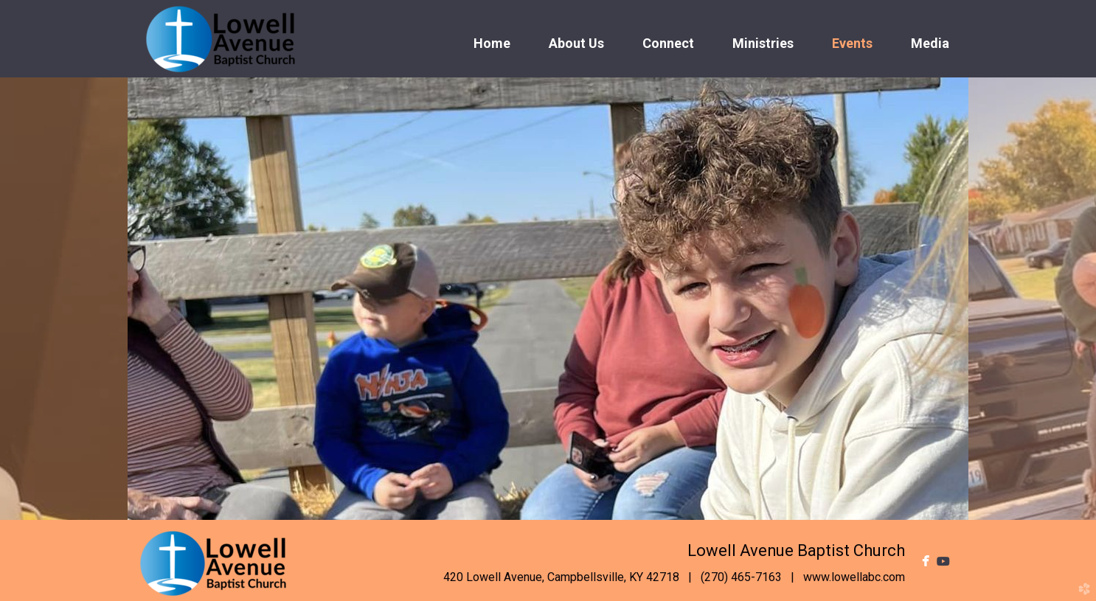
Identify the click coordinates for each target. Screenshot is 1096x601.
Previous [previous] (64, 298)
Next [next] (1032, 298)
